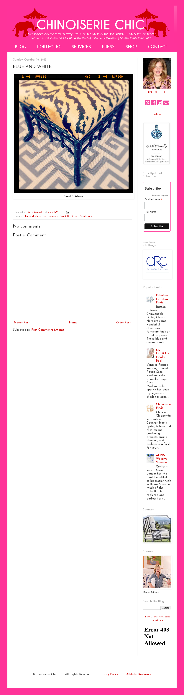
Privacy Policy (109, 674)
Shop (131, 47)
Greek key (86, 216)
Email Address (153, 199)
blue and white (32, 216)
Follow (157, 114)
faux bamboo (50, 216)
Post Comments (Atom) (47, 329)
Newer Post (22, 322)
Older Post (123, 322)
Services (81, 47)
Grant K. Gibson (69, 216)
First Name (150, 211)
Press (108, 47)
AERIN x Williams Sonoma (162, 459)
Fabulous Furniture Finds (162, 299)
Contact (157, 47)
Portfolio (48, 47)
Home (73, 322)
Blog (20, 47)
